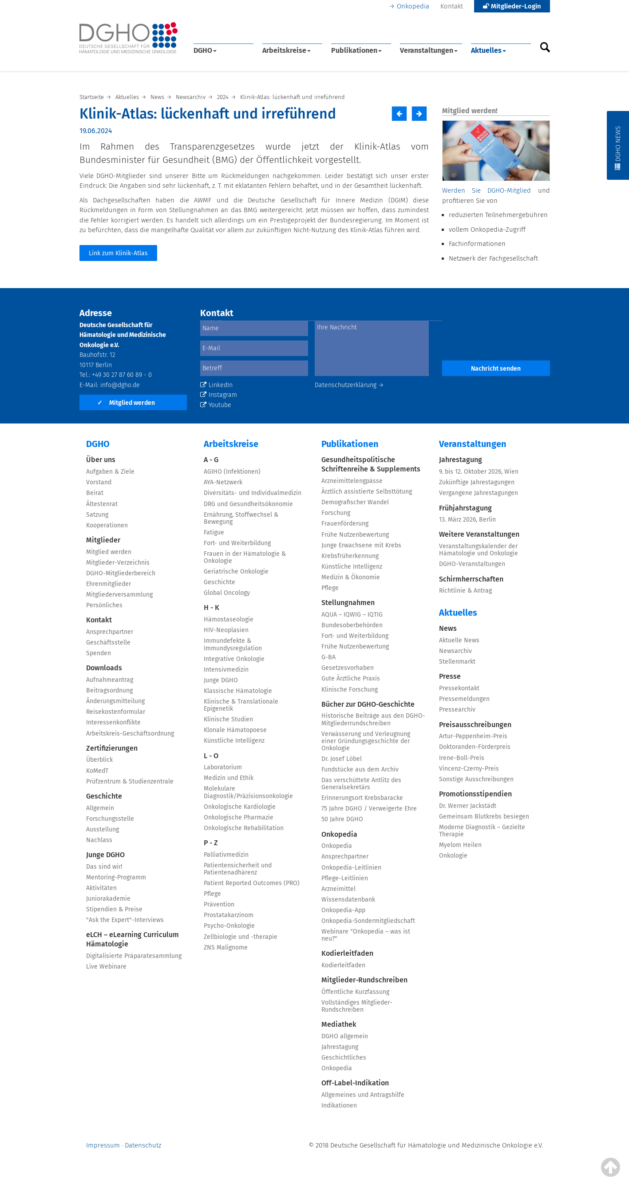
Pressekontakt (459, 688)
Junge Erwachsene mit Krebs (361, 545)
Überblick (99, 760)
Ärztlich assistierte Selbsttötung (366, 491)
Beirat (94, 493)
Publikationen (356, 50)
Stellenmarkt (457, 661)
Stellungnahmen (348, 602)
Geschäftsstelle (108, 642)
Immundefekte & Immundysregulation (233, 644)
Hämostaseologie (228, 619)
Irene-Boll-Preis (461, 758)
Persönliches (104, 605)
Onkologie (453, 855)
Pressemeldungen (464, 699)
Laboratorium (223, 767)
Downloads (104, 668)
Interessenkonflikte (113, 722)
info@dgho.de (120, 385)
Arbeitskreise (286, 50)
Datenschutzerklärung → (349, 385)
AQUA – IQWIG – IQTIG (352, 614)
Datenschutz (143, 1145)
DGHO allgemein (344, 1036)
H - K (211, 607)
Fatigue (214, 532)
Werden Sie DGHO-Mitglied (486, 190)
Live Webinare (106, 966)
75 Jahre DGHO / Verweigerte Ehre (369, 808)
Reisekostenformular (115, 712)
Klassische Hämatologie (238, 691)
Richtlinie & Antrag (465, 590)
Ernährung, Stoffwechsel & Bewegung (241, 518)
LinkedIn (216, 385)
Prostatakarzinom (228, 915)
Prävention (219, 904)
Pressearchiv (457, 709)
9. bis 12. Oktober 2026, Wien (478, 471)
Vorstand (98, 482)
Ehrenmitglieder (108, 584)
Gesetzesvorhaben (347, 668)
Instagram (218, 395)
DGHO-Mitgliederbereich (120, 573)
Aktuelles (488, 50)
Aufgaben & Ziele (110, 471)
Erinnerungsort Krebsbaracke (362, 798)
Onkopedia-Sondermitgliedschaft (368, 921)
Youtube (215, 405)
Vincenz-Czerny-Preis (469, 768)
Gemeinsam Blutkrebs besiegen (484, 816)
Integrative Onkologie (234, 659)
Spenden (98, 653)
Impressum (103, 1145)
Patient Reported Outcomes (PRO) (252, 883)
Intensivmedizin (226, 669)
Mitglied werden (126, 403)
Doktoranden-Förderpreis (474, 747)
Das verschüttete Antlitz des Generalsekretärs (361, 783)
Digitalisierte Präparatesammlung (134, 956)
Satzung (97, 514)
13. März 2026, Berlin (467, 519)
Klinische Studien (228, 719)
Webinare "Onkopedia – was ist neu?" (365, 935)
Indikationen (339, 1105)
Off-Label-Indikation (355, 1083)
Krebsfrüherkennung (350, 556)
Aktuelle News (459, 640)
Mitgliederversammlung (119, 594)
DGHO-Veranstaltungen (472, 564)
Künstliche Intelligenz (234, 740)
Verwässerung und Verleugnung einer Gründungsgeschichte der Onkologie (365, 741)
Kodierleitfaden (347, 953)
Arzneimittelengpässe (352, 481)
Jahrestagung (339, 1047)
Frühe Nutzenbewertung (355, 534)
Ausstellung (102, 829)
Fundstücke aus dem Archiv (360, 769)
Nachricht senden (496, 368)
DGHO (205, 50)
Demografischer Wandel (355, 502)
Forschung (335, 513)
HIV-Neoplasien (226, 630)
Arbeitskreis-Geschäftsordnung (130, 733)
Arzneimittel (338, 889)
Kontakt (451, 6)
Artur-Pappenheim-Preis (473, 736)
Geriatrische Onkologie (236, 571)
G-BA (328, 657)
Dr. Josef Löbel (341, 759)
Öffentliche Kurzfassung (355, 992)
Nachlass (99, 840)
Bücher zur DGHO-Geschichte (368, 704)
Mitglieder (103, 540)
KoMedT (97, 771)
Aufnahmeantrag (109, 680)
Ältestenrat (102, 504)
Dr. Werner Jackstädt (467, 806)
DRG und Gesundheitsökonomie (248, 504)
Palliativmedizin (226, 855)
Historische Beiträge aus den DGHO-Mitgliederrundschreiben (373, 719)
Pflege (212, 894)
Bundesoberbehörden (352, 625)
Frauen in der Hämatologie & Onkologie (245, 557)
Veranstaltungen (429, 50)
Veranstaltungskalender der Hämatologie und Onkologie (478, 549)
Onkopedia (413, 6)
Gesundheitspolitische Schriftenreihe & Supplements (370, 464)
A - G (211, 459)
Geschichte (104, 796)
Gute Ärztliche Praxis (350, 678)
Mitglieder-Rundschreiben (364, 980)
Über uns (100, 459)
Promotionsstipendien (475, 794)
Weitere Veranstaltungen (479, 534)
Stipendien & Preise (114, 909)
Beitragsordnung (109, 690)
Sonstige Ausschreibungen (476, 779)
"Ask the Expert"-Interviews (125, 920)
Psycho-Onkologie (229, 926)
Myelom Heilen (460, 845)
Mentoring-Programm (116, 877)
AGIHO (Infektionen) (232, 471)
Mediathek (338, 1024)
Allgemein (100, 808)
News (448, 628)
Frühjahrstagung (465, 508)
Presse (450, 676)
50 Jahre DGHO (342, 819)
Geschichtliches (343, 1057)
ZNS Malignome (226, 947)
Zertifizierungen (112, 748)
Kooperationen (107, 525)
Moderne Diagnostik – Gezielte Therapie (482, 830)
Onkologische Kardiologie (240, 807)
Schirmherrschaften (471, 579)
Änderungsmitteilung (115, 701)
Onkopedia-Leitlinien (351, 867)
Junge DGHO (105, 855)
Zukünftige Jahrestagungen (476, 482)
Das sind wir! (104, 866)
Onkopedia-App (343, 910)
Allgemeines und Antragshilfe (362, 1095)
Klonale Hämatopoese (235, 730)
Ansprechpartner (109, 632)
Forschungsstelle (110, 819)
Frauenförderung (344, 523)
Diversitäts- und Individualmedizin (252, 493)
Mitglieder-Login (512, 6)
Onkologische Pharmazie (238, 817)
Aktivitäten (101, 888)
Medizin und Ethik (228, 778)
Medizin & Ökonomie (350, 577)
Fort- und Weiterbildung (237, 543)
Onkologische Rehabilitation (244, 828)
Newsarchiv (455, 651)
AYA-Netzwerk (223, 482)
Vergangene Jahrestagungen (478, 493)
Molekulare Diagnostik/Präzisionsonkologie (248, 792)
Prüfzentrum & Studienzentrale (130, 781)
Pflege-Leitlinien (344, 878)
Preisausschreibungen (475, 724)
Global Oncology (227, 593)
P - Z (211, 843)
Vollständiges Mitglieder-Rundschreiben (356, 1006)
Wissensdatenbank (348, 899)
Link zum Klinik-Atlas (118, 253)
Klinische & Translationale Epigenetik (241, 705)
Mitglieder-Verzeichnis (118, 562)
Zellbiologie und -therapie (240, 937)
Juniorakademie (108, 898)
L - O (211, 756)
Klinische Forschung (349, 689)
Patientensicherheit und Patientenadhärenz (238, 869)
